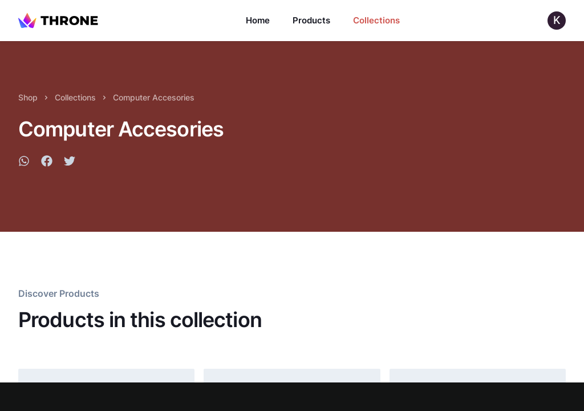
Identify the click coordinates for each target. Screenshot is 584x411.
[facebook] (46, 162)
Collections (376, 20)
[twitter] (69, 162)
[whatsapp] (24, 162)
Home (258, 20)
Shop (28, 97)
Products (311, 20)
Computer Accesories (153, 97)
